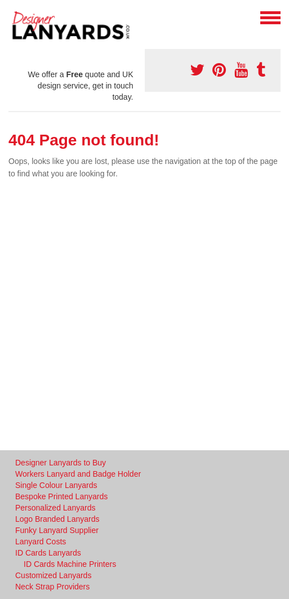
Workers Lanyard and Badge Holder (78, 473)
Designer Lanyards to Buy (60, 462)
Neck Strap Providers (52, 586)
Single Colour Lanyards (56, 485)
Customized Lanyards (53, 575)
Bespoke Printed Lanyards (61, 496)
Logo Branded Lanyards (57, 518)
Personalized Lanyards (55, 507)
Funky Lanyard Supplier (57, 530)
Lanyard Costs (40, 541)
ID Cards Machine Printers (70, 564)
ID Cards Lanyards (48, 552)
